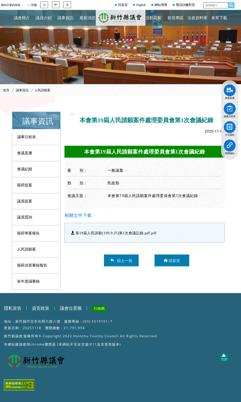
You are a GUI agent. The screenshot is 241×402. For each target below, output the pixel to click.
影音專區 (175, 18)
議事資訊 (65, 18)
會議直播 (230, 89)
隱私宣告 (12, 308)
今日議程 (230, 126)
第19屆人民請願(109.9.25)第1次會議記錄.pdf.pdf (116, 232)
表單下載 (219, 18)
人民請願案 (42, 90)
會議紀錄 (24, 169)
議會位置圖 (71, 308)
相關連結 (230, 144)
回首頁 (123, 5)
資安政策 (40, 308)
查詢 (230, 4)
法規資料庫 (197, 18)
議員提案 (24, 201)
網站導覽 (161, 5)
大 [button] (67, 5)
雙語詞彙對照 (185, 5)
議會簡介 (22, 18)
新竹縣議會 (120, 22)
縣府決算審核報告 (32, 265)
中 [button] (55, 5)
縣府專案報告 (28, 233)
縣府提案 (24, 185)
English (141, 5)
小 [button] (44, 5)
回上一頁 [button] (123, 260)
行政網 (99, 309)
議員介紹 (44, 18)
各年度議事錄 (28, 281)
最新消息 (87, 18)
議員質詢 (24, 217)
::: (29, 5)
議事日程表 (230, 107)
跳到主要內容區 (10, 5)
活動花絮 (153, 18)
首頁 (6, 90)
